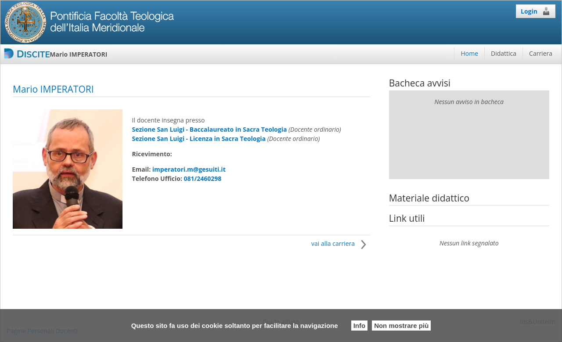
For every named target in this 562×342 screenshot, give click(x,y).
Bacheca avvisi (419, 83)
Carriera (540, 53)
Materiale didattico (429, 198)
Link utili (407, 218)
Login (536, 11)
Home (469, 53)
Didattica (503, 53)
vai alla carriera (341, 243)
